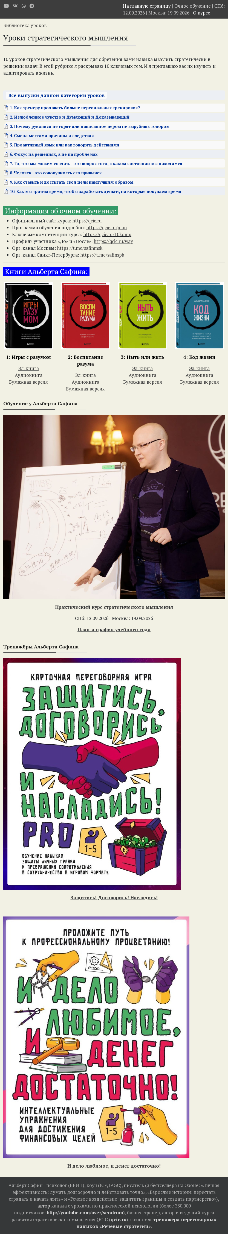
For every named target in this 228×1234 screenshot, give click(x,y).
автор (43, 1206)
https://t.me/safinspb (102, 255)
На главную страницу (147, 6)
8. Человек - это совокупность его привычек (56, 172)
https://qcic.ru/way (113, 241)
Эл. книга (28, 368)
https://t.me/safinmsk (79, 248)
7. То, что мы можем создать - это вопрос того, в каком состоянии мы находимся (96, 163)
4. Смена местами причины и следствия (52, 135)
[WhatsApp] (24, 6)
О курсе (201, 13)
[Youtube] (6, 6)
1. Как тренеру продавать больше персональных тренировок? (75, 107)
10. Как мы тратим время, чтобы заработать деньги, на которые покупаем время (95, 191)
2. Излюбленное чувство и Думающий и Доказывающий (69, 117)
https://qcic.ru (87, 221)
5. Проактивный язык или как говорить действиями (64, 145)
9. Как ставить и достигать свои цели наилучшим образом (71, 182)
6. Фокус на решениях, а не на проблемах (53, 154)
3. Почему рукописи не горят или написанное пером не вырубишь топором (89, 126)
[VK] (15, 6)
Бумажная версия (28, 382)
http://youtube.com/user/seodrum (85, 1212)
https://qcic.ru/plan (106, 227)
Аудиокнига (28, 375)
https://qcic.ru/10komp (107, 234)
